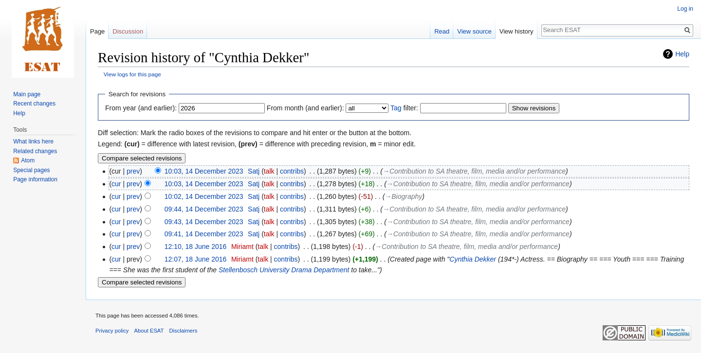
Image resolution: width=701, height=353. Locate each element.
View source (474, 31)
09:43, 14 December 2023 (204, 222)
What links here (33, 141)
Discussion (127, 31)
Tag (396, 108)
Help (682, 54)
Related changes (35, 151)
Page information (35, 179)
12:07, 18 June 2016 (196, 259)
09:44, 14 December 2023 (204, 209)
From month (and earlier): (305, 108)
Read (441, 31)
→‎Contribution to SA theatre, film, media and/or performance (474, 171)
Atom (28, 160)
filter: (404, 108)
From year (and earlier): (141, 108)
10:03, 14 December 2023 (204, 171)
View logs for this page (132, 74)
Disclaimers (183, 331)
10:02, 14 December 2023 (204, 196)
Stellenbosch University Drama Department (284, 270)
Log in (685, 8)
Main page (26, 94)
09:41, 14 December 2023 (204, 234)
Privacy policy (112, 331)
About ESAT (149, 331)
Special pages (31, 170)
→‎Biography (403, 196)
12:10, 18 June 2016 (196, 246)
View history (516, 31)
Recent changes (34, 103)
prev (133, 171)
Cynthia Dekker (472, 259)
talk (269, 171)
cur (116, 184)
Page (97, 31)
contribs (292, 171)
